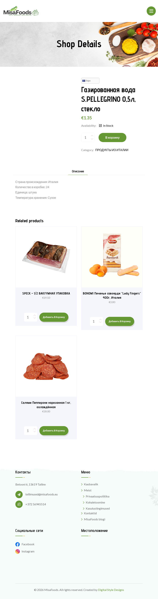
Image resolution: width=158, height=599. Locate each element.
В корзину (112, 137)
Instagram (24, 551)
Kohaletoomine (95, 502)
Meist (87, 490)
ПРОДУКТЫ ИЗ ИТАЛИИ (111, 150)
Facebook (24, 544)
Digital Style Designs (111, 589)
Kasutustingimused (98, 508)
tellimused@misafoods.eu (41, 494)
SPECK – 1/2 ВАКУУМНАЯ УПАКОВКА (46, 293)
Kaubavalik (91, 484)
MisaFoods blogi (94, 519)
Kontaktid (90, 513)
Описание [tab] (78, 171)
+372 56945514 (35, 504)
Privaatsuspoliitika (97, 496)
